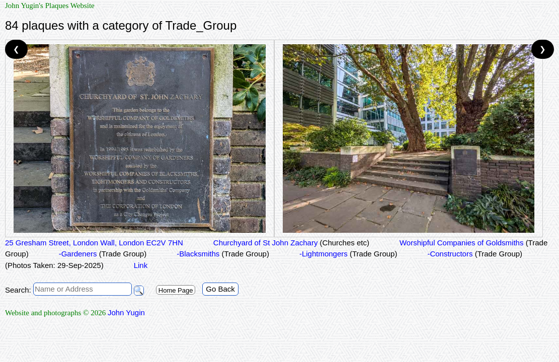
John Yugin (126, 312)
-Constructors (474, 253)
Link (141, 265)
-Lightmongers (348, 253)
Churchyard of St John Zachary (291, 242)
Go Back (220, 289)
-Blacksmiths (223, 253)
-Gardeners (103, 253)
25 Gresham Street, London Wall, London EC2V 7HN (94, 242)
